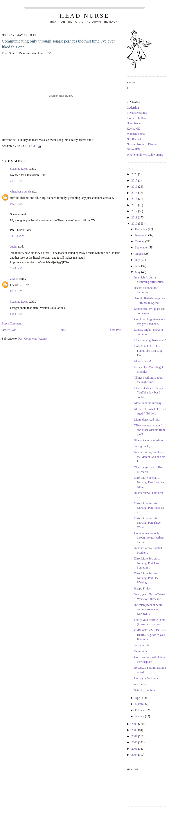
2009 (134, 724)
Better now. (141, 651)
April (138, 698)
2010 (134, 223)
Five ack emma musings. (149, 440)
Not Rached (134, 139)
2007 (134, 736)
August (139, 253)
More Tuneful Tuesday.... (149, 403)
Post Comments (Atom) (32, 338)
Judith (13, 246)
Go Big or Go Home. (146, 678)
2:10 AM (16, 181)
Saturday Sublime (145, 690)
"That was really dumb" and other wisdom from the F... (149, 430)
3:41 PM (16, 268)
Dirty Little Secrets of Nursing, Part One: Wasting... (147, 578)
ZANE (14, 278)
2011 (134, 217)
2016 (134, 186)
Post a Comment (11, 323)
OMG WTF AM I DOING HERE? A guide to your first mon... (150, 635)
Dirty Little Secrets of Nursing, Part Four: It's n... (149, 508)
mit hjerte (140, 684)
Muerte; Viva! (142, 361)
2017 (134, 180)
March (139, 704)
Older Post (115, 330)
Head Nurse (84, 15)
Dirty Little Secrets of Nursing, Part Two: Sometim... (147, 563)
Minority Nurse (136, 133)
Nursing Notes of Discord (142, 144)
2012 (134, 211)
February (141, 710)
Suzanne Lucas (19, 168)
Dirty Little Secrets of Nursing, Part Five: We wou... (149, 482)
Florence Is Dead (137, 118)
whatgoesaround (20, 191)
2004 (134, 754)
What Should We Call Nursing (145, 154)
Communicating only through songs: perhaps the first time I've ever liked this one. (58, 44)
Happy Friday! (143, 588)
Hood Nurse (134, 123)
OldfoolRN (133, 149)
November (141, 235)
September (142, 247)
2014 (134, 199)
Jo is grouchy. (142, 446)
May (138, 272)
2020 (134, 174)
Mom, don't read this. (147, 419)
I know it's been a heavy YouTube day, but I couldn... (148, 392)
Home (62, 330)
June (138, 266)
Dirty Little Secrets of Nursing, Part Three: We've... (147, 523)
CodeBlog (133, 107)
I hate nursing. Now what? (150, 340)
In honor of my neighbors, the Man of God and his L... (150, 457)
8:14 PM (16, 291)
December (141, 229)
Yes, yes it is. (142, 645)
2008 (134, 730)
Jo (128, 88)
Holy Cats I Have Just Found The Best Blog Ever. (148, 351)
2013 (134, 205)
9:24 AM (16, 203)
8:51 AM (16, 313)
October (140, 241)
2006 (134, 742)
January (140, 716)
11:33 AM (17, 236)
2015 (134, 193)
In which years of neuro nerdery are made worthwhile (148, 609)
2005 (134, 748)
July (138, 260)
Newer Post (9, 330)
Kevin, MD (133, 128)
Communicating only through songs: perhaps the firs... (149, 538)
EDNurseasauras (137, 112)
